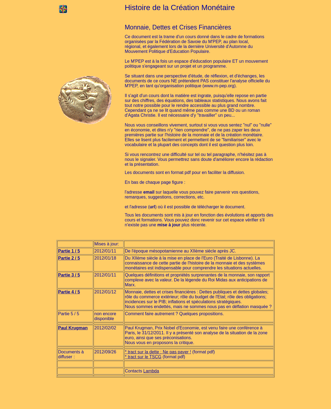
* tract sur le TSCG (143, 356)
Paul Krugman (73, 328)
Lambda (151, 371)
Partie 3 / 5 (69, 275)
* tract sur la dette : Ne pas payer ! (158, 352)
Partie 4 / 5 (69, 292)
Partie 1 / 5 (69, 251)
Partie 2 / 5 (69, 258)
